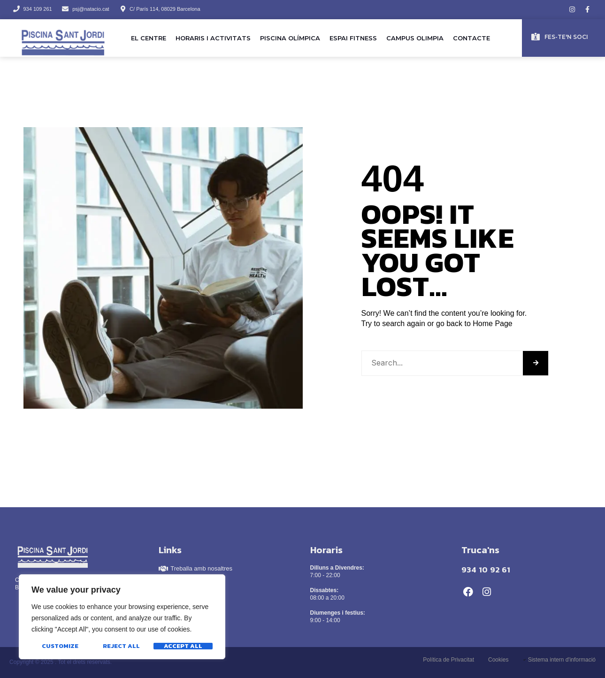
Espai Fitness (353, 38)
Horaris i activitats (213, 38)
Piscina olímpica (290, 38)
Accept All (183, 646)
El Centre (148, 38)
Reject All (121, 646)
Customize (60, 646)
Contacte (471, 38)
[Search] (535, 363)
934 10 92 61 (486, 570)
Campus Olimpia (415, 38)
